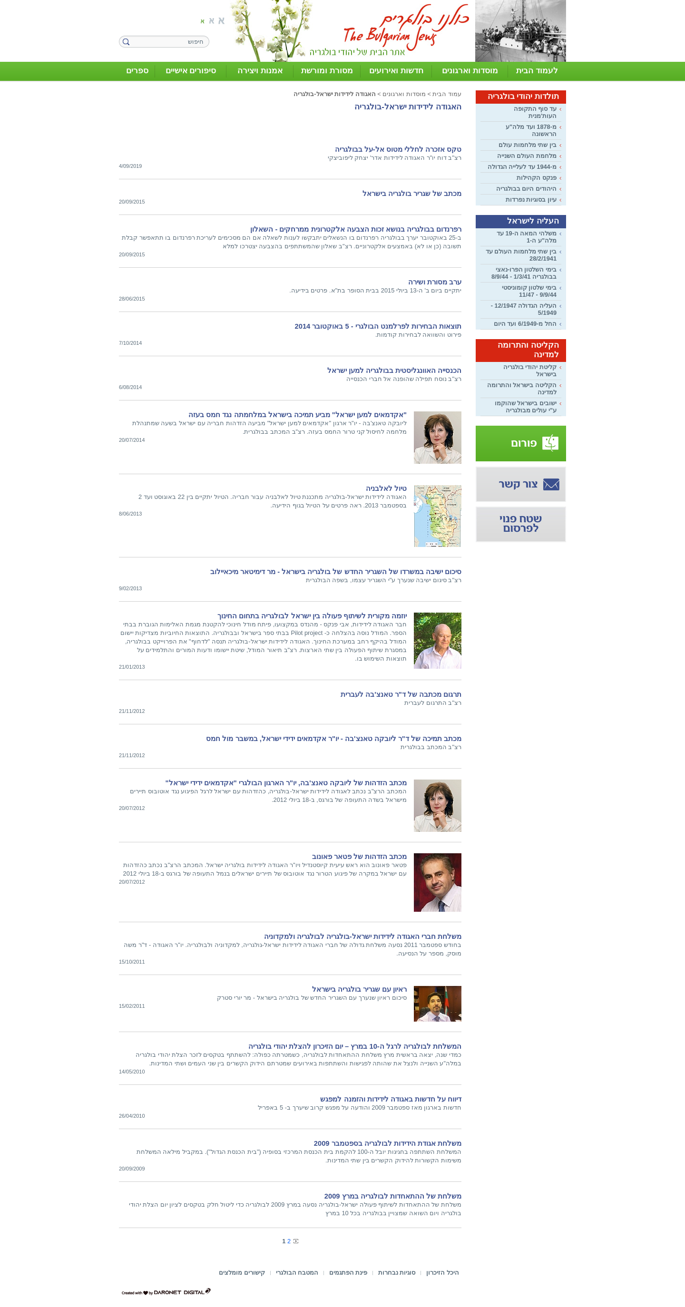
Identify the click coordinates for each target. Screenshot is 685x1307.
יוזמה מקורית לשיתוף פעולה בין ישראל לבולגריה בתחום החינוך (312, 616)
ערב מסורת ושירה (434, 282)
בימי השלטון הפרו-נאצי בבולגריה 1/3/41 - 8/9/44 (524, 273)
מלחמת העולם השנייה (527, 155)
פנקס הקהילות (537, 177)
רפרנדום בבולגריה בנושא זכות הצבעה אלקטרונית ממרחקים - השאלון (355, 229)
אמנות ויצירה (260, 70)
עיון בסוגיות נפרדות (531, 199)
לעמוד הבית (537, 70)
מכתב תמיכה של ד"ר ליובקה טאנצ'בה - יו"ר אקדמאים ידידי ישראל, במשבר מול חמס (333, 738)
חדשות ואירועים (396, 70)
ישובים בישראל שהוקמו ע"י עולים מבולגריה (526, 407)
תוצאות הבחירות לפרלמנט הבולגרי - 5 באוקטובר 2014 (378, 326)
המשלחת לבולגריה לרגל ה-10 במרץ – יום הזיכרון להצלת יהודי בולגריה (354, 1046)
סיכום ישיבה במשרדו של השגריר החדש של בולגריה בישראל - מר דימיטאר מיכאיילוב (335, 571)
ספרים (137, 70)
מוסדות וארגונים (470, 70)
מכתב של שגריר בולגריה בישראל (411, 193)
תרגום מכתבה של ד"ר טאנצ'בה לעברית (401, 694)
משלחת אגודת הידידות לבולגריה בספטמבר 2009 (387, 1143)
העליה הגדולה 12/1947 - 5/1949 (524, 309)
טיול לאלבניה (386, 488)
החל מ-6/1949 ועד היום (525, 323)
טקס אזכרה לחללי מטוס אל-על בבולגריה (398, 149)
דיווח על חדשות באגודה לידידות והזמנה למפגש (390, 1099)
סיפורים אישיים (191, 70)
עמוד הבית (446, 94)
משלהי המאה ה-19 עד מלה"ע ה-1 (527, 237)
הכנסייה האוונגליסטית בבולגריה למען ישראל (394, 370)
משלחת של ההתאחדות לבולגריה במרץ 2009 (392, 1196)
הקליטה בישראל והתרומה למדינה (522, 388)
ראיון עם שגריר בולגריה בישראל (359, 989)
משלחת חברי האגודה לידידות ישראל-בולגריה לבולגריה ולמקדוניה (362, 936)
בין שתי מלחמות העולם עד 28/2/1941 (521, 255)
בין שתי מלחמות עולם (528, 144)
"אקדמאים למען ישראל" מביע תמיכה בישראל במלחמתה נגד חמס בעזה (297, 415)
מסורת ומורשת (327, 70)
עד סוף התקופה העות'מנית (535, 112)
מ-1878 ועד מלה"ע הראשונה (531, 130)
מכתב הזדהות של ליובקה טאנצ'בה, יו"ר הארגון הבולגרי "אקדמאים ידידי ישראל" (286, 783)
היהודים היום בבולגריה (526, 188)
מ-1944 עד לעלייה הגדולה (522, 166)
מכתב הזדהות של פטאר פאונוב (359, 856)
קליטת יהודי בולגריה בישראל (530, 370)
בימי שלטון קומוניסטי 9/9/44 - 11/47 (529, 291)
